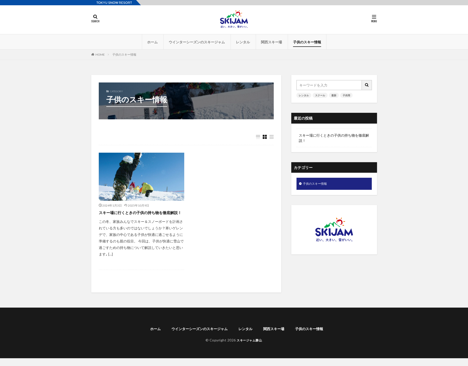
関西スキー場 (271, 42)
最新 (333, 95)
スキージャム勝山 (249, 347)
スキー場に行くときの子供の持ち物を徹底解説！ (139, 216)
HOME (100, 54)
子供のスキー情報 (307, 42)
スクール (320, 95)
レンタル (243, 42)
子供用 (346, 95)
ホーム (152, 42)
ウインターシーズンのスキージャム (197, 42)
